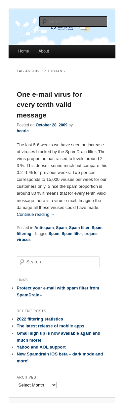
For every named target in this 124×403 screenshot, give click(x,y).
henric (23, 131)
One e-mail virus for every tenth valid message (49, 104)
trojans (91, 233)
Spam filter (79, 227)
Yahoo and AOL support (41, 347)
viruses (24, 239)
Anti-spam (44, 227)
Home (23, 51)
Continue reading (36, 214)
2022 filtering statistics (40, 319)
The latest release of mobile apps (50, 325)
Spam (61, 227)
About (43, 51)
